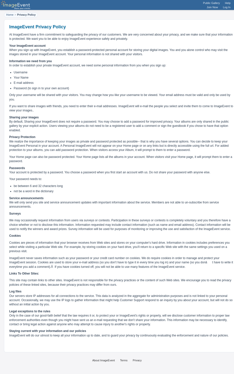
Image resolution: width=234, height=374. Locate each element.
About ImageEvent (103, 360)
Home (9, 14)
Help (228, 2)
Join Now (212, 7)
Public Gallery (211, 2)
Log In (227, 7)
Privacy (137, 360)
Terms (124, 360)
